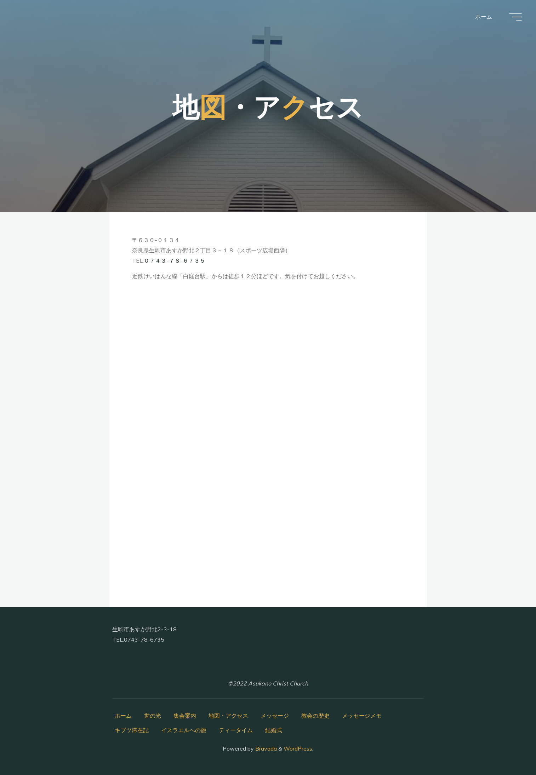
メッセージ (275, 715)
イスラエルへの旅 (183, 730)
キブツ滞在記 (132, 730)
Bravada (265, 748)
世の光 (152, 715)
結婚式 (273, 730)
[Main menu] (515, 17)
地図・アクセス (228, 715)
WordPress (298, 748)
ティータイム (236, 730)
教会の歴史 (315, 715)
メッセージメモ (362, 715)
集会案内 (184, 715)
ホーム (123, 715)
